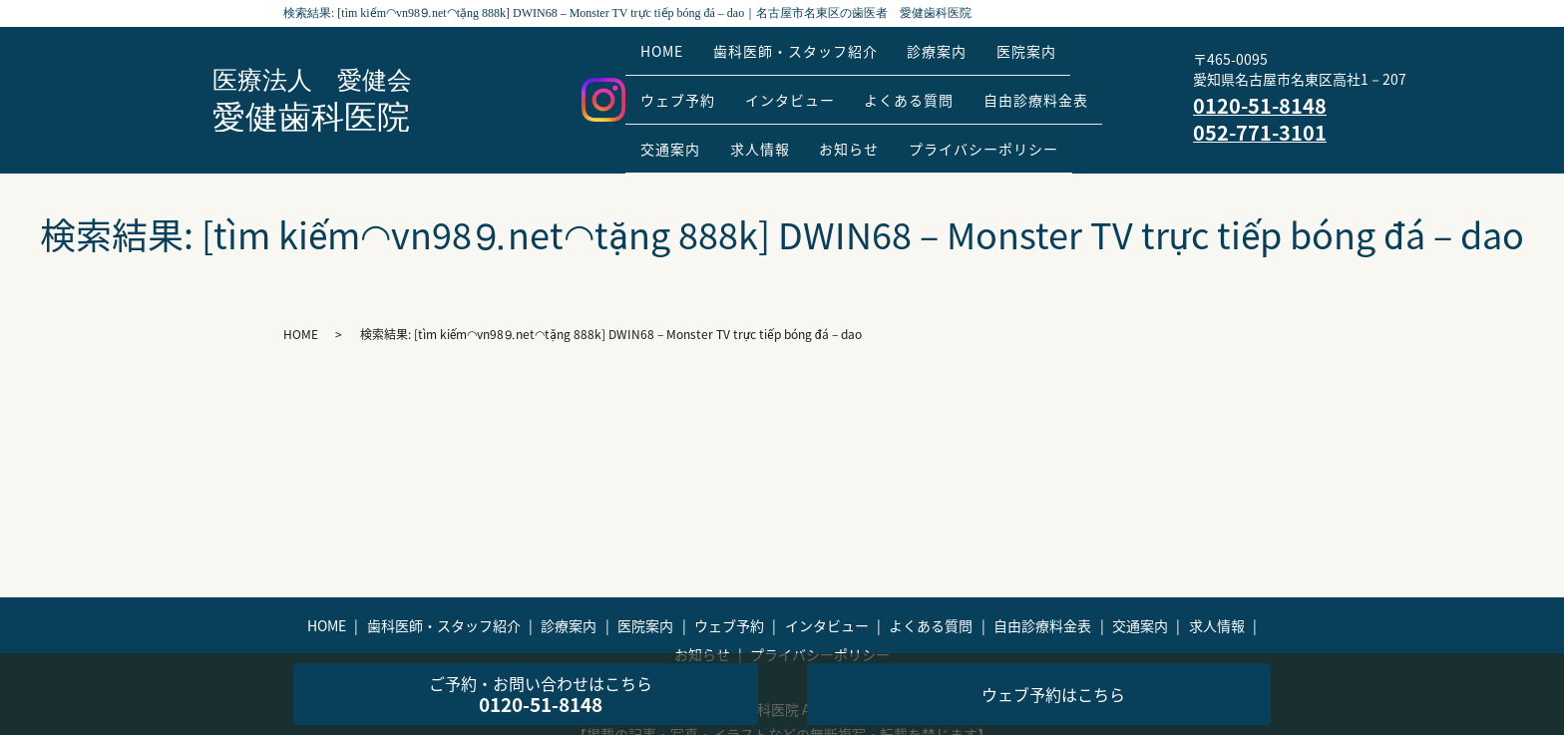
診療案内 (967, 54)
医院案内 (1069, 54)
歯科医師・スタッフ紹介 (813, 54)
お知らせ (880, 117)
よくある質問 (939, 85)
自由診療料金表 (1078, 85)
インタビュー (808, 85)
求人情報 (778, 117)
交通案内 (676, 117)
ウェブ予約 (683, 85)
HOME (667, 54)
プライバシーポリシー (1026, 117)
